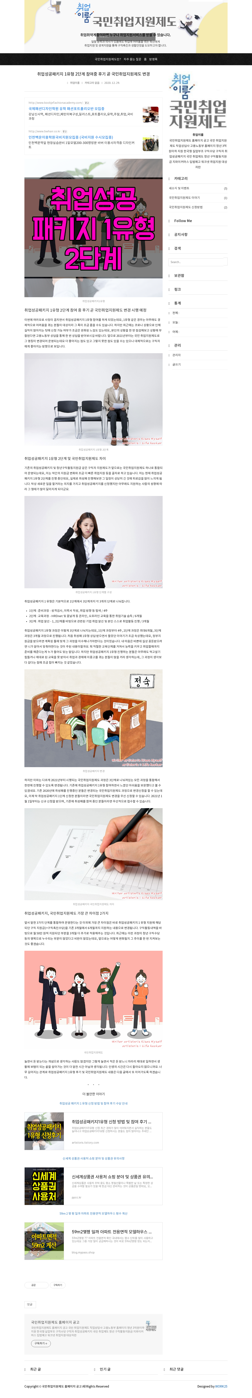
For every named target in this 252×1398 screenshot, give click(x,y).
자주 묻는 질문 (132, 59)
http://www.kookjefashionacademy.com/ (56, 103)
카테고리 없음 (92, 83)
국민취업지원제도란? (108, 59)
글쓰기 (176, 364)
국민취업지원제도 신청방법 (198, 207)
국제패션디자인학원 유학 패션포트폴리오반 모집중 (67, 109)
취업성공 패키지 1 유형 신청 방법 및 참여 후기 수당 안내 (93, 1103)
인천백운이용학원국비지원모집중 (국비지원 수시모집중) (71, 137)
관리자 (176, 355)
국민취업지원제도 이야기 (198, 198)
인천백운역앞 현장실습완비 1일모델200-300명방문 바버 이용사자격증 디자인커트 (82, 145)
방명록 (153, 59)
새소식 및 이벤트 (198, 188)
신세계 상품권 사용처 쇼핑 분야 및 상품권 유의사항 (94, 1160)
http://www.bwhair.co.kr (44, 131)
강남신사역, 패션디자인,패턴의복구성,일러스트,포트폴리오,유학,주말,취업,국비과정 (81, 116)
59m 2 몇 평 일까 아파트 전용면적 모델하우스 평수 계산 (94, 1217)
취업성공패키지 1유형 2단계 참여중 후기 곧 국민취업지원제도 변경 (93, 74)
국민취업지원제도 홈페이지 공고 (55, 1327)
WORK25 (221, 1391)
